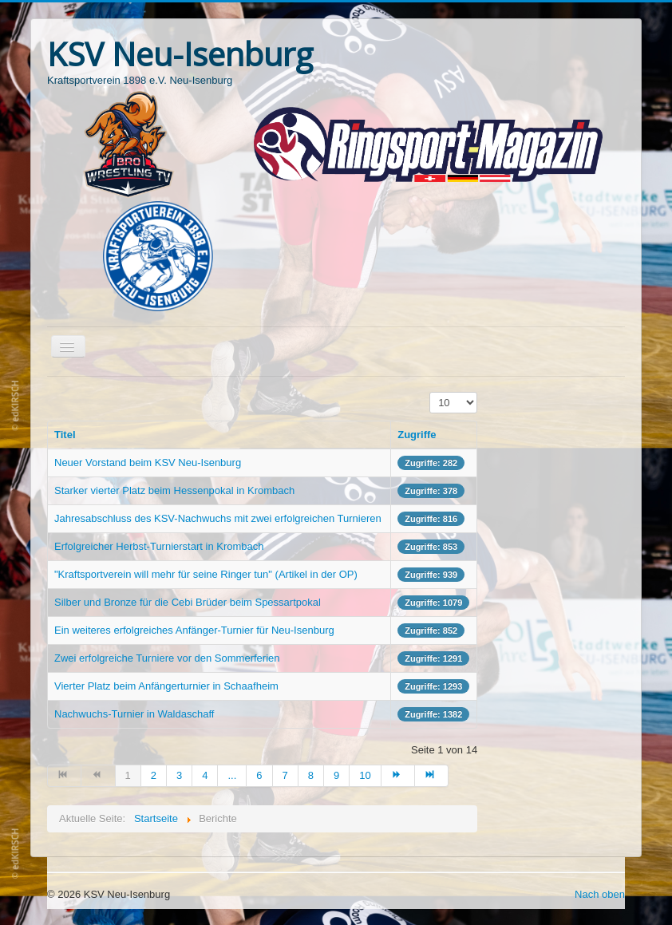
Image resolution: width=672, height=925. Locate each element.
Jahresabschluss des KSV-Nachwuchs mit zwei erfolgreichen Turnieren (217, 518)
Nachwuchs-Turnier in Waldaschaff (134, 714)
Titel (65, 435)
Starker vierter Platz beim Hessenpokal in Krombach (174, 490)
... (231, 775)
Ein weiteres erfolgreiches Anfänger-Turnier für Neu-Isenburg (194, 630)
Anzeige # (429, 392)
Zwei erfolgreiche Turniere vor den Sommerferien (167, 658)
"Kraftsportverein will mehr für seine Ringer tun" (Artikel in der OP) (206, 574)
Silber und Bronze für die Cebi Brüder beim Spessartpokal (187, 602)
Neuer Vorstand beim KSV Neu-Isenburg (147, 462)
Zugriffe (416, 435)
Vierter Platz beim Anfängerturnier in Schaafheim (166, 686)
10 (364, 775)
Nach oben (600, 894)
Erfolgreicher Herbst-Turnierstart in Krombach (159, 546)
